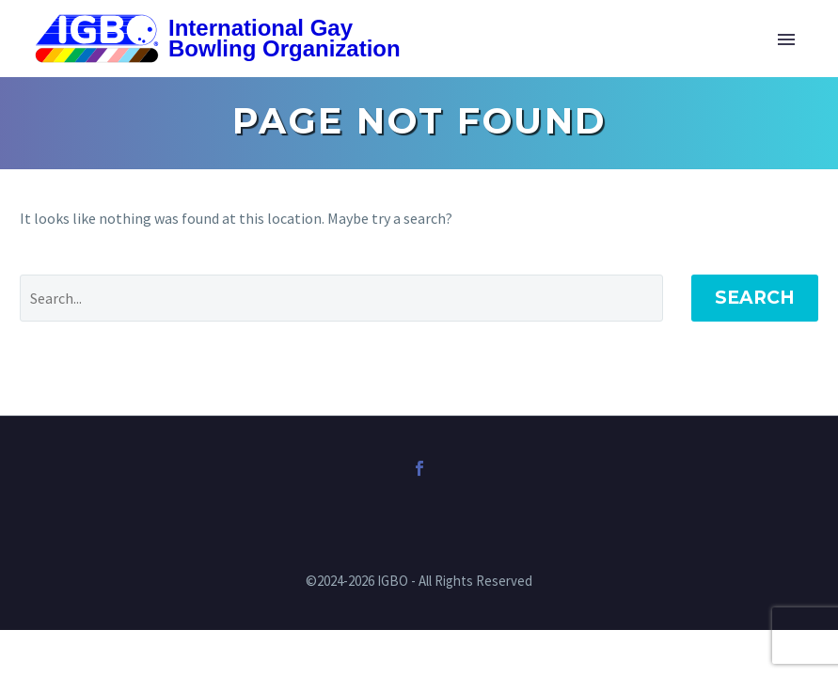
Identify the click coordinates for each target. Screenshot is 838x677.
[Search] (341, 298)
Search (755, 297)
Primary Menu (786, 39)
